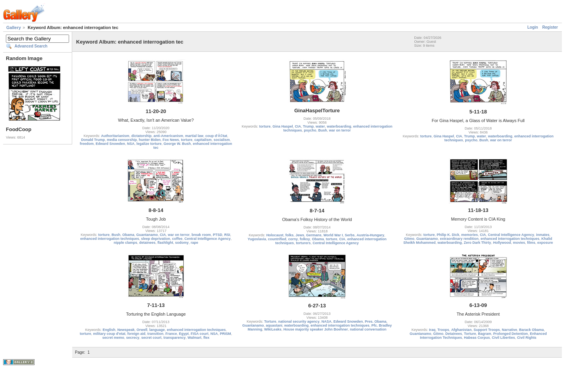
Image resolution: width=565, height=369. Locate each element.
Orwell (142, 330)
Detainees (453, 334)
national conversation (368, 329)
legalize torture (149, 144)
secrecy (132, 338)
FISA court (199, 334)
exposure (545, 243)
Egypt (184, 334)
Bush (322, 130)
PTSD (217, 235)
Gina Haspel (282, 126)
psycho (310, 130)
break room (201, 235)
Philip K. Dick (448, 235)
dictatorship (141, 136)
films (531, 243)
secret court (151, 338)
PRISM (225, 334)
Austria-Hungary (371, 235)
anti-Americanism (168, 136)
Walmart (194, 338)
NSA (131, 144)
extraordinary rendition (459, 239)
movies (519, 243)
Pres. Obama (375, 321)
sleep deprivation (155, 239)
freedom (87, 144)
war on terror (340, 130)
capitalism (202, 140)
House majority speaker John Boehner (315, 329)
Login (532, 27)
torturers (303, 243)
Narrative (509, 330)
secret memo (113, 338)
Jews (299, 235)
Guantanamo (147, 235)
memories (469, 235)
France (171, 334)
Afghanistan (461, 330)
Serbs (350, 235)
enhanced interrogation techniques (109, 239)
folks (289, 235)
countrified (277, 239)
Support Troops (487, 330)
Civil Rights (527, 338)
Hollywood (502, 243)
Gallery (13, 27)
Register (550, 27)
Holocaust (275, 235)
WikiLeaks (272, 329)
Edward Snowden (110, 144)
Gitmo (409, 239)
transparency (175, 338)
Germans (313, 235)
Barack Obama (531, 330)
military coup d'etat (109, 334)
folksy (305, 239)
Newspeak (126, 330)
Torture (270, 321)
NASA (326, 321)
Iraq (432, 330)
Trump (308, 126)
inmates (542, 235)
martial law (194, 136)
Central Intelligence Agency (207, 239)
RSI (227, 235)
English (109, 330)
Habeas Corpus (477, 338)
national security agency (298, 321)
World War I (333, 235)
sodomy (182, 243)
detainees (147, 243)
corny (293, 239)
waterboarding (339, 126)
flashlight (165, 243)
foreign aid (136, 334)
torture (186, 140)
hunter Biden (150, 140)
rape (194, 243)
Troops (443, 330)
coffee (177, 239)
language (157, 330)
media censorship (122, 140)
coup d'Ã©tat (216, 136)
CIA (298, 126)
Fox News (170, 140)
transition (156, 334)
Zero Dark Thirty (477, 243)
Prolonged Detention (510, 334)
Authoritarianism (115, 136)
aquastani (274, 325)
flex (206, 338)
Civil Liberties (503, 338)
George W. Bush (177, 144)
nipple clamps (125, 243)
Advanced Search (31, 46)
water (320, 126)
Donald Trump (93, 140)
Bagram (484, 334)
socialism (221, 140)
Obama (128, 235)
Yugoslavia (257, 239)
